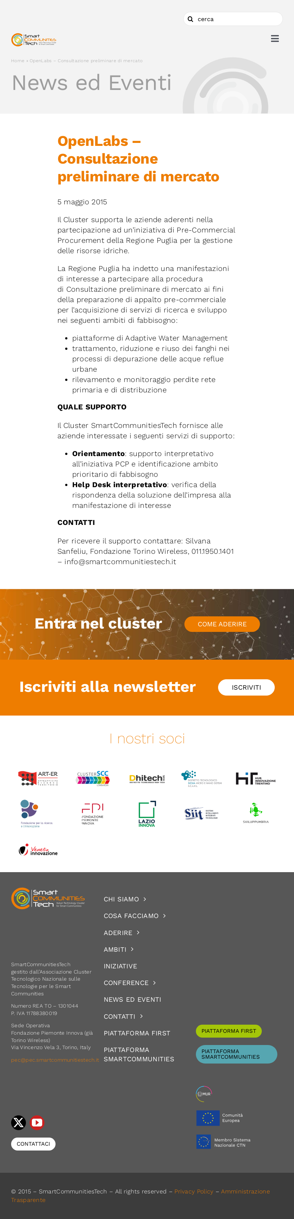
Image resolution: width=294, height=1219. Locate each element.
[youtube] (37, 1122)
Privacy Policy (193, 1191)
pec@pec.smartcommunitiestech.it (56, 1060)
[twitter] (18, 1122)
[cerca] (233, 19)
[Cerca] (190, 19)
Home (17, 60)
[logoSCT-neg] (48, 890)
